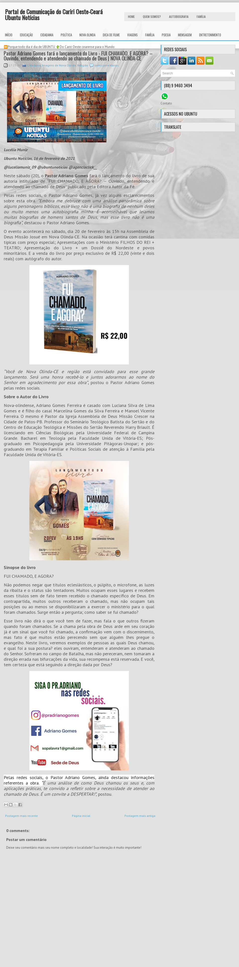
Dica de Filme (111, 34)
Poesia (166, 34)
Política (66, 34)
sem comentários (107, 65)
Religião (82, 65)
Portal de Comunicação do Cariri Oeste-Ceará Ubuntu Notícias (54, 14)
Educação (26, 34)
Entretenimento (210, 34)
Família (149, 34)
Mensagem (185, 34)
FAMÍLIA (201, 16)
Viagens (132, 34)
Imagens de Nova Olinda (59, 65)
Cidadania (46, 34)
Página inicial (81, 816)
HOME (131, 16)
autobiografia (178, 16)
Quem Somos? (152, 16)
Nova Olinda (87, 34)
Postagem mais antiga (139, 816)
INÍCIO (8, 34)
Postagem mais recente (21, 816)
